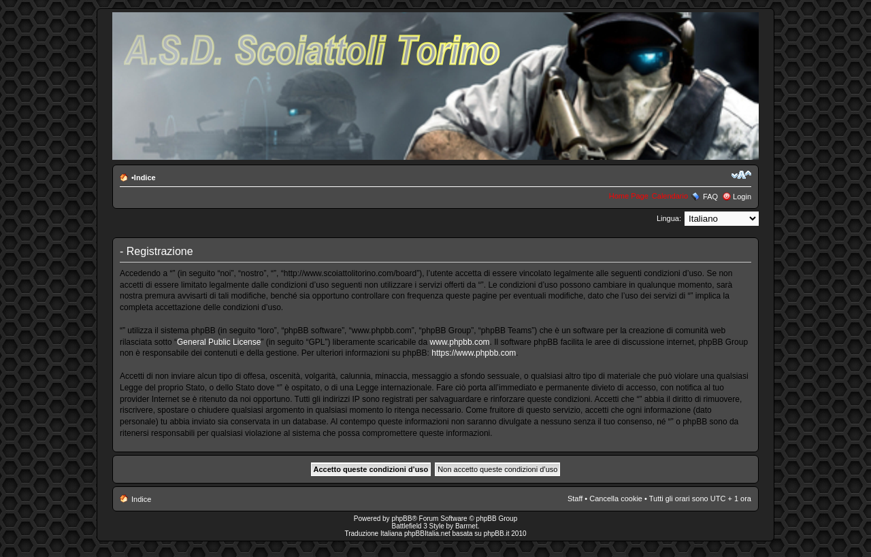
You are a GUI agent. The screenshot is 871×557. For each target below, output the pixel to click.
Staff (575, 498)
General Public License (219, 342)
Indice (145, 177)
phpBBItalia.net (427, 533)
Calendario (670, 196)
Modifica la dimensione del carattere (741, 175)
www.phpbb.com (460, 342)
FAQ (710, 196)
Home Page (628, 196)
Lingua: (669, 218)
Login (742, 196)
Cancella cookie (615, 498)
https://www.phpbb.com (473, 353)
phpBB (401, 518)
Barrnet (466, 526)
